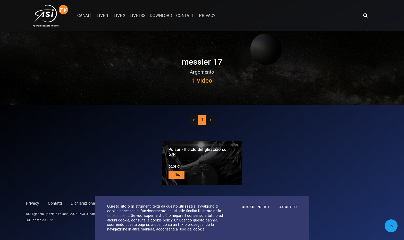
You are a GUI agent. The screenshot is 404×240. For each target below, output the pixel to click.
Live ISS (138, 15)
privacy (207, 15)
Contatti (55, 203)
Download (161, 15)
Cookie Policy (256, 207)
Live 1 (102, 15)
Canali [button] (84, 15)
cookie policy (118, 215)
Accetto (288, 207)
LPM (50, 220)
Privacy (32, 203)
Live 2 (119, 15)
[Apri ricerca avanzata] (365, 15)
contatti (185, 15)
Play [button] (177, 175)
